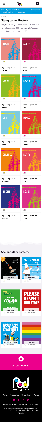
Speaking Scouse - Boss (30, 217)
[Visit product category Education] (10, 271)
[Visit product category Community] (10, 303)
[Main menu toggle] (4, 3)
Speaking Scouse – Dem (10, 143)
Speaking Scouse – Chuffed (10, 180)
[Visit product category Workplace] (31, 303)
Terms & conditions (20, 404)
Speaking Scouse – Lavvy (30, 106)
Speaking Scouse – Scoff (30, 69)
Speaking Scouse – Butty (30, 180)
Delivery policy (34, 404)
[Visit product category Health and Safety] (10, 336)
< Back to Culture (7, 16)
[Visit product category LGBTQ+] (31, 336)
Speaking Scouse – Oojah (10, 106)
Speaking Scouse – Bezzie (10, 217)
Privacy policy (8, 404)
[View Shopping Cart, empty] (37, 3)
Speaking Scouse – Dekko (30, 143)
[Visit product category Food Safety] (31, 271)
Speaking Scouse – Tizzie (10, 69)
